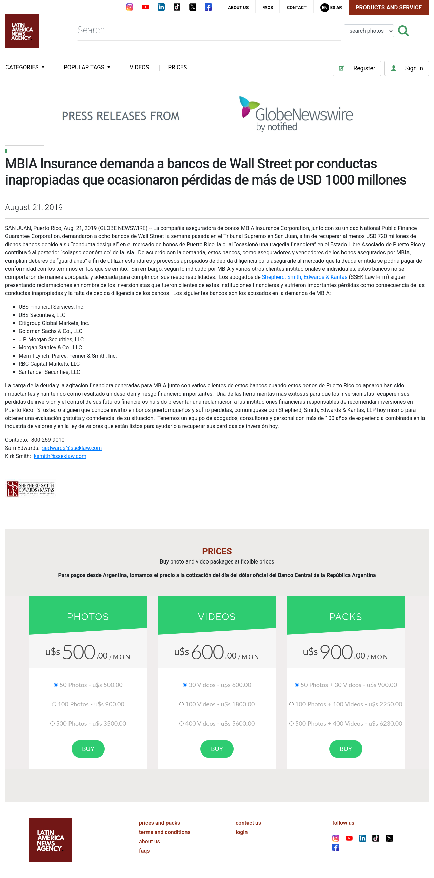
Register (356, 68)
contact (297, 7)
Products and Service (389, 7)
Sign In (406, 68)
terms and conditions (165, 832)
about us (238, 7)
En (324, 7)
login (242, 832)
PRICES (177, 67)
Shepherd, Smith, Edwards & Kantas (305, 277)
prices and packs (159, 823)
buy (88, 748)
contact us (248, 823)
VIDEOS (139, 67)
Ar (339, 7)
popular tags (85, 67)
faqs (267, 7)
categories (22, 67)
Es (332, 7)
